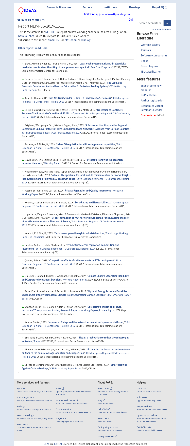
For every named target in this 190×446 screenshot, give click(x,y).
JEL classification (151, 71)
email (51, 39)
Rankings (134, 7)
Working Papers (53, 163)
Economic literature (58, 7)
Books (144, 60)
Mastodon (71, 39)
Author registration (152, 100)
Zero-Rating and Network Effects (93, 202)
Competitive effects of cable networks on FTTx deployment (81, 260)
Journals (146, 50)
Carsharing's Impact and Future (104, 307)
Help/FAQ (159, 7)
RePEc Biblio (149, 95)
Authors (87, 7)
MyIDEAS (107, 14)
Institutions (110, 7)
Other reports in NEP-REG (33, 48)
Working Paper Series (75, 279)
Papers (38, 341)
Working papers (150, 44)
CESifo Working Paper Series (65, 368)
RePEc (59, 444)
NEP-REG (50, 31)
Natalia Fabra (26, 35)
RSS (58, 39)
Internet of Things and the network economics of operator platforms (85, 322)
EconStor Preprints (101, 67)
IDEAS (46, 444)
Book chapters (149, 66)
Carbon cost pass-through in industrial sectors (79, 233)
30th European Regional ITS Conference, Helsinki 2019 (51, 132)
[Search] (167, 23)
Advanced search (161, 29)
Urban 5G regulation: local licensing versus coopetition (86, 144)
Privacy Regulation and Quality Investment (88, 190)
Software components (154, 55)
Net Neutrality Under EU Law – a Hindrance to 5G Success (80, 98)
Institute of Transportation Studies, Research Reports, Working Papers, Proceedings (67, 310)
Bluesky (85, 39)
